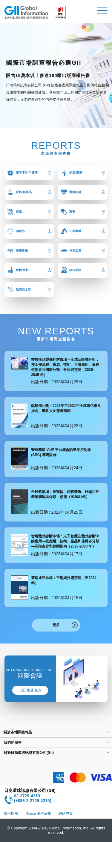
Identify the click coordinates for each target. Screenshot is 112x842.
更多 (56, 625)
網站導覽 (66, 813)
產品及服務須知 (38, 813)
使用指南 (11, 813)
